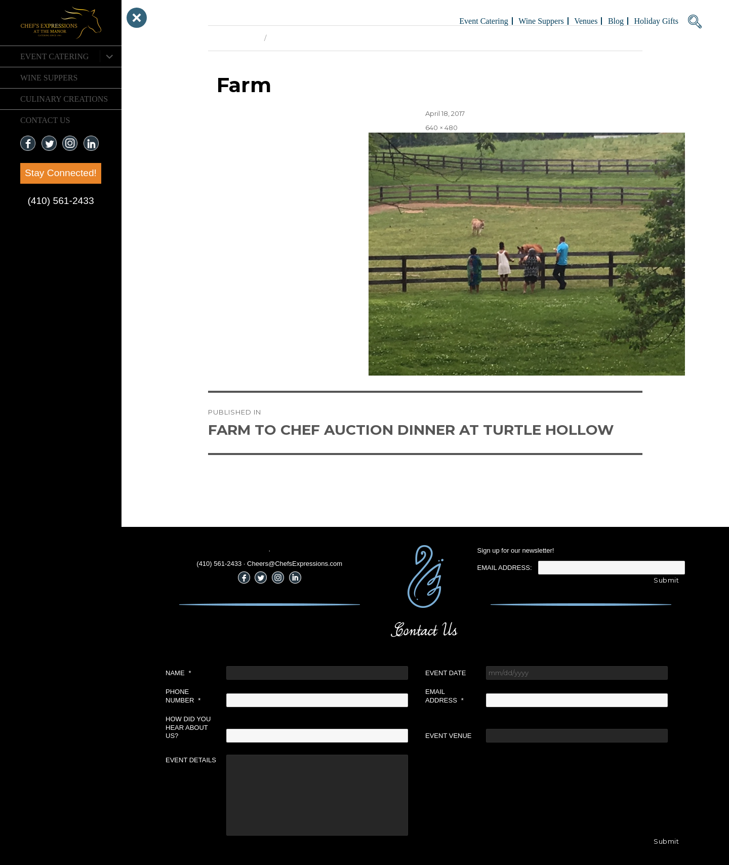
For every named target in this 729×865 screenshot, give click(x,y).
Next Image (289, 38)
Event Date (445, 673)
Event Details (191, 760)
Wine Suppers (48, 77)
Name (178, 673)
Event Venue (448, 735)
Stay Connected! (61, 173)
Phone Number (183, 696)
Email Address (444, 696)
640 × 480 (441, 127)
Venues (585, 21)
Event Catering (54, 56)
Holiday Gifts (656, 21)
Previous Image (233, 38)
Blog (616, 21)
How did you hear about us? (188, 727)
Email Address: (504, 567)
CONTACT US (45, 120)
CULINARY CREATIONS (64, 99)
